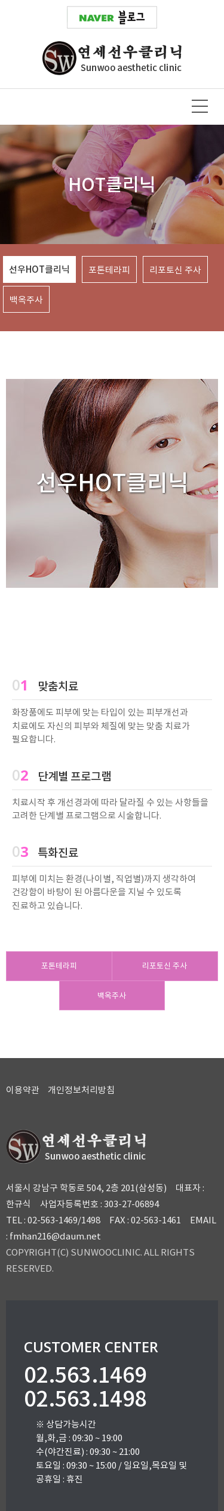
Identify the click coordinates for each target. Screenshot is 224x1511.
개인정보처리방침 (81, 1090)
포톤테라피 (59, 966)
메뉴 (200, 106)
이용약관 (22, 1090)
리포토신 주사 (164, 966)
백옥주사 (111, 996)
